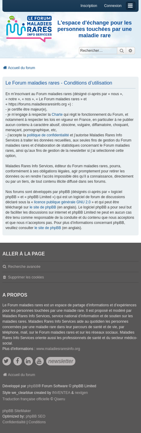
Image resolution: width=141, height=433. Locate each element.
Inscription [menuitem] (89, 6)
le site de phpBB (42, 207)
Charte (57, 114)
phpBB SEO (36, 416)
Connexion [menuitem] (113, 6)
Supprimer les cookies (26, 277)
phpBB (32, 386)
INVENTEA (61, 393)
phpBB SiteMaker (16, 411)
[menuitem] (14, 422)
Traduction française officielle (26, 399)
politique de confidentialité (48, 135)
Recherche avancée (24, 267)
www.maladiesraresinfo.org (58, 349)
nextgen (81, 393)
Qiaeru (59, 399)
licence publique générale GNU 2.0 (62, 202)
